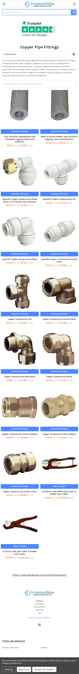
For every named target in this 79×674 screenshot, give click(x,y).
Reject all (24, 669)
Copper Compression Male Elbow (19, 376)
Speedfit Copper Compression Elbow (19, 259)
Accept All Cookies (44, 669)
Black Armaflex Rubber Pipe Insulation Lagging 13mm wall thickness (59, 137)
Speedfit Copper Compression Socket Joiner (59, 260)
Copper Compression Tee (20, 319)
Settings (8, 669)
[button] (74, 54)
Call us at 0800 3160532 (39, 617)
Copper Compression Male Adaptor (59, 434)
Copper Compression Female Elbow (59, 319)
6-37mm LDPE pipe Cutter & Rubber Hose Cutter (20, 552)
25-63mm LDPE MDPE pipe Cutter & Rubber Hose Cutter (59, 492)
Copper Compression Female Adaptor (20, 434)
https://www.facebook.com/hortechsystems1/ (39, 575)
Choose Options (19, 131)
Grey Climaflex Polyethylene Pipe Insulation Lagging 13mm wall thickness (19, 139)
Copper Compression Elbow (59, 376)
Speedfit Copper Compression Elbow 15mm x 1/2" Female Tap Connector (19, 200)
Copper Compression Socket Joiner (20, 491)
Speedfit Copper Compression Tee (59, 199)
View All (44, 647)
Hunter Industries (10, 647)
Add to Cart (59, 486)
